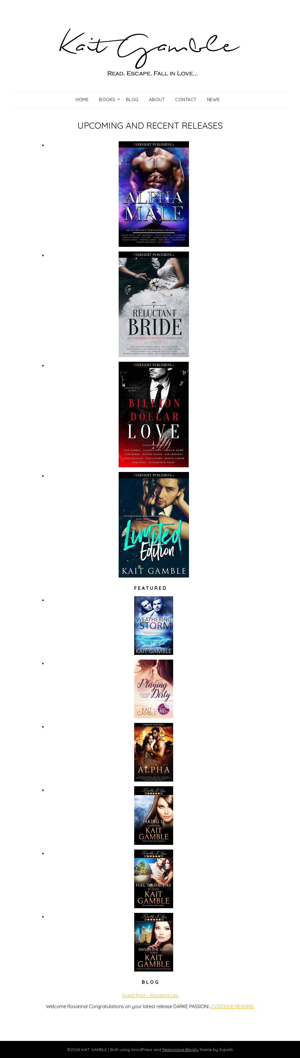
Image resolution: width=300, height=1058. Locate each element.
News (213, 99)
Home (82, 99)
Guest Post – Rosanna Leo (150, 995)
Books (107, 99)
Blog (132, 99)
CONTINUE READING (232, 1006)
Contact (186, 99)
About (157, 99)
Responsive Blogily (180, 1049)
